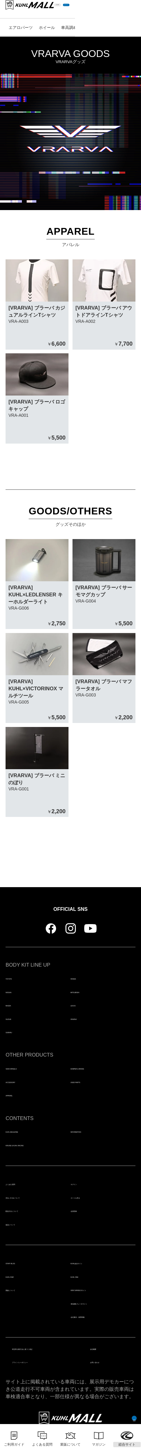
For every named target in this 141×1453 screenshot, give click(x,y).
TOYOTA (16, 978)
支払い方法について (28, 1197)
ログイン (81, 1183)
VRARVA (81, 1018)
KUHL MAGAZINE (27, 1131)
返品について (20, 1224)
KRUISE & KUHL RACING (36, 1144)
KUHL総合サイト (90, 1262)
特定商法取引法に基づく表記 (44, 1348)
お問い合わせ (105, 1361)
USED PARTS (87, 1081)
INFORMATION (88, 1131)
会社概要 (100, 1348)
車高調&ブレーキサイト (97, 1303)
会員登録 (81, 1210)
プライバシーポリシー (37, 1361)
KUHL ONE (84, 1276)
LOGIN (99, 8)
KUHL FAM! (19, 1276)
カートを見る (86, 1197)
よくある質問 (20, 1183)
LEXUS (79, 1005)
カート (124, 8)
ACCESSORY (22, 1081)
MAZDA (15, 1005)
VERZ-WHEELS (24, 1068)
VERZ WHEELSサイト (97, 1289)
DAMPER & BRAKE (94, 1068)
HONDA (80, 978)
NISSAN (15, 991)
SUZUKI (15, 1018)
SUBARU (16, 1031)
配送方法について (26, 1210)
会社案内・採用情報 (93, 1316)
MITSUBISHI (85, 991)
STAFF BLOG (21, 1262)
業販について (20, 1289)
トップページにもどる (70, 847)
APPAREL (17, 1095)
